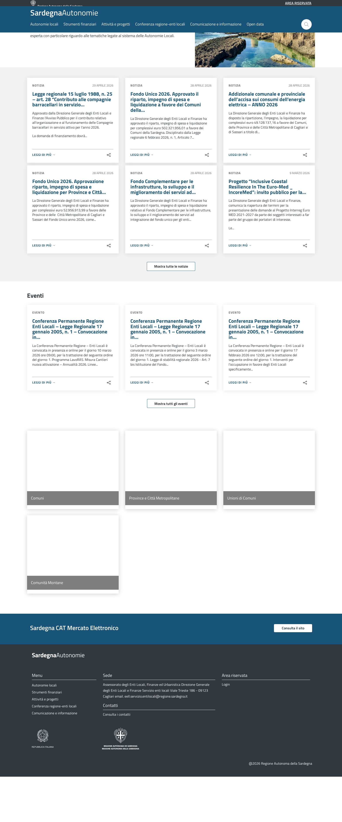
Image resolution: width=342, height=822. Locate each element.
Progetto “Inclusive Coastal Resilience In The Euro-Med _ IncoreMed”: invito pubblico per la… (268, 230)
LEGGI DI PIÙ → (44, 197)
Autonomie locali (44, 33)
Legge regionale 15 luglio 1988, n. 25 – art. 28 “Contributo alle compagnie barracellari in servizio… (71, 141)
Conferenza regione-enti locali (160, 33)
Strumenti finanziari (79, 33)
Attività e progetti (115, 33)
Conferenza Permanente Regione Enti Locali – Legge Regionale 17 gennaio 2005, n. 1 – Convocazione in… (70, 373)
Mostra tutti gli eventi (171, 448)
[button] (306, 33)
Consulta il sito (293, 673)
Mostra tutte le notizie (171, 310)
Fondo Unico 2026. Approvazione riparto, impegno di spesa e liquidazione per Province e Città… (70, 230)
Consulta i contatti (116, 759)
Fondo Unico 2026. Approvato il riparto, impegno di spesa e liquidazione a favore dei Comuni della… (166, 144)
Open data (255, 33)
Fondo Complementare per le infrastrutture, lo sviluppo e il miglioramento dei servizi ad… (164, 230)
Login (226, 729)
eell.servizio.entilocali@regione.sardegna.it (156, 741)
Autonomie (60, 17)
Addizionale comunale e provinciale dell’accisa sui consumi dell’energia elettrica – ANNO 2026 (268, 141)
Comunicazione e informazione (215, 33)
